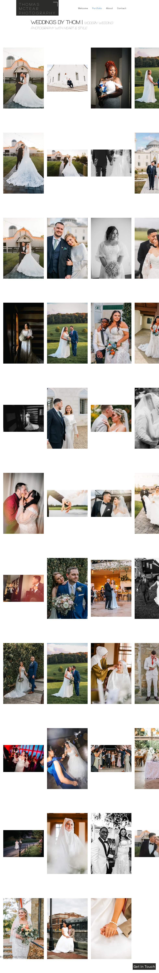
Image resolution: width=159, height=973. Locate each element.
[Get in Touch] (144, 966)
